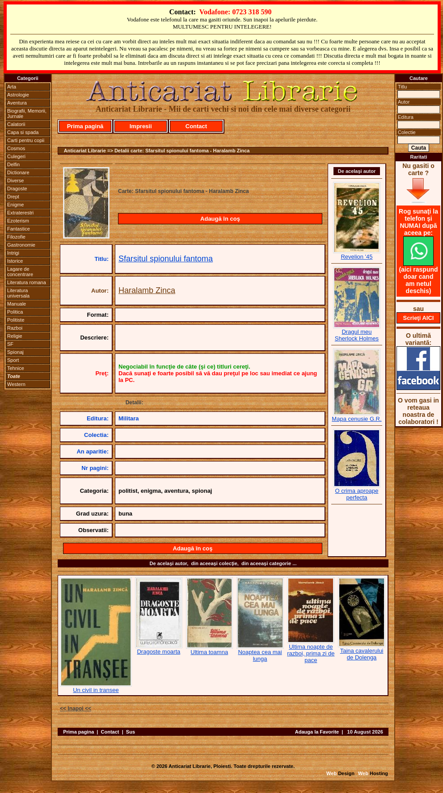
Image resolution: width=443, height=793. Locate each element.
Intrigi (13, 253)
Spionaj (15, 352)
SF (10, 344)
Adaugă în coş (220, 218)
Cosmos (16, 148)
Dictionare (18, 172)
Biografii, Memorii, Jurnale (26, 113)
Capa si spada (22, 132)
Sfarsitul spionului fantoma (165, 258)
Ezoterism (18, 220)
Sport (13, 360)
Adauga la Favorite (317, 731)
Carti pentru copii (25, 140)
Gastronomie (21, 245)
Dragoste (17, 188)
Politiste (16, 320)
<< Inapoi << (75, 708)
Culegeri (16, 156)
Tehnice (15, 368)
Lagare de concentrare (20, 271)
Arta (11, 86)
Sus (130, 731)
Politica (15, 312)
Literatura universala (18, 293)
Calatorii (16, 124)
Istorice (15, 261)
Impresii (141, 126)
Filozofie (16, 236)
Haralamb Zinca (146, 290)
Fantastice (18, 228)
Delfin (13, 164)
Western (16, 384)
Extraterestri (20, 212)
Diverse (15, 180)
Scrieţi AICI (418, 318)
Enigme (15, 204)
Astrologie (18, 94)
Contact (196, 126)
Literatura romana (26, 282)
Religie (14, 336)
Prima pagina (78, 731)
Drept (13, 196)
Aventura (17, 102)
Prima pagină (85, 126)
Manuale (16, 303)
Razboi (14, 328)
